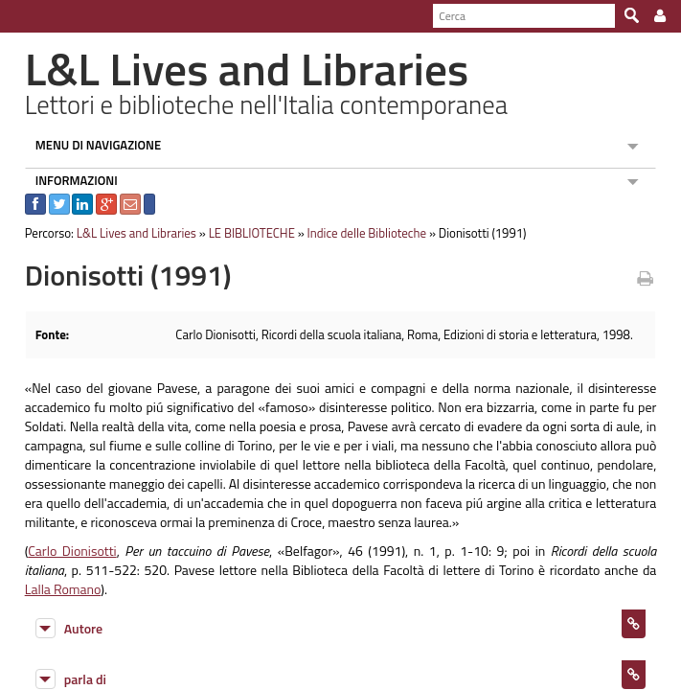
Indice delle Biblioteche (357, 232)
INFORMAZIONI (66, 180)
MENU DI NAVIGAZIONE (88, 144)
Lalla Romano (604, 570)
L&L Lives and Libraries (126, 232)
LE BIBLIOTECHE (241, 232)
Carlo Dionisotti (61, 550)
